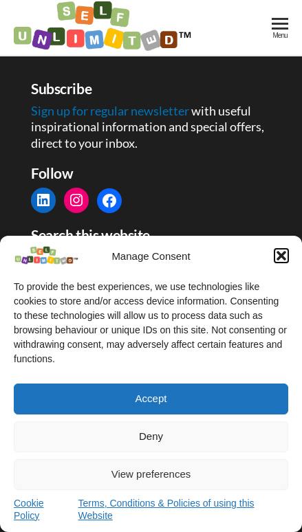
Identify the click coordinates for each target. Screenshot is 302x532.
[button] (281, 256)
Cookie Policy (29, 509)
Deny (151, 436)
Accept (151, 398)
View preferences (151, 474)
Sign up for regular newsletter (111, 110)
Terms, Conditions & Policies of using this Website (166, 509)
